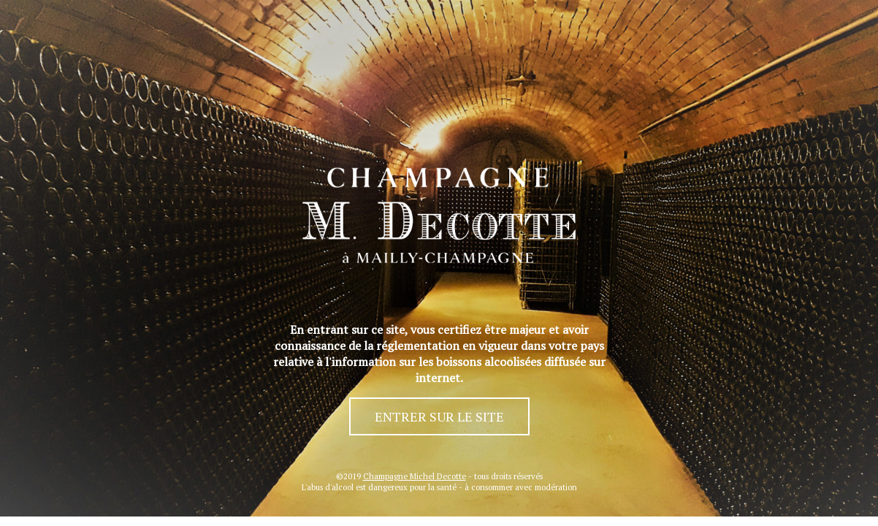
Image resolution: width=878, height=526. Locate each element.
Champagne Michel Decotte (414, 475)
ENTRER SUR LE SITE (439, 416)
